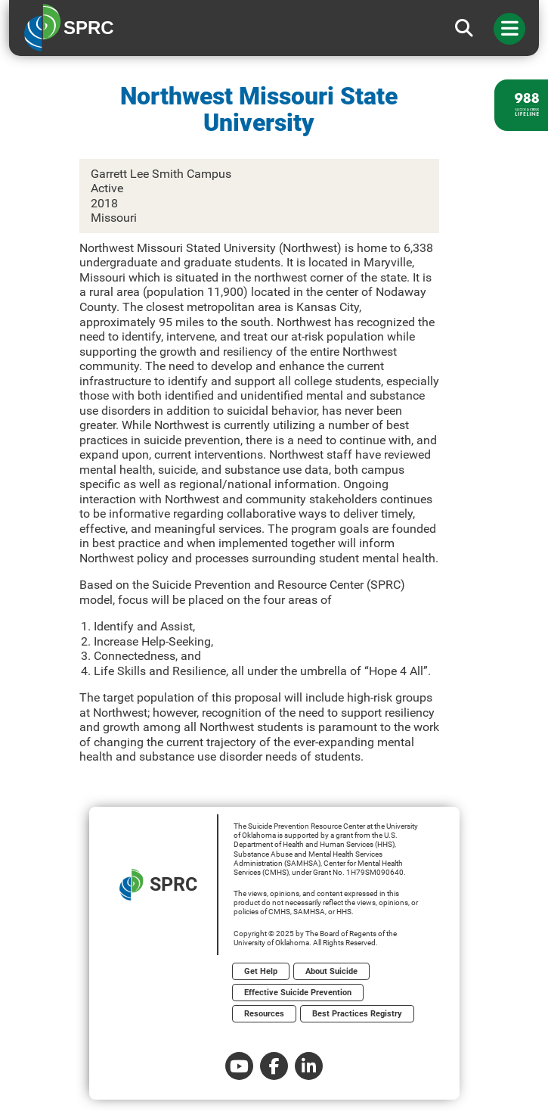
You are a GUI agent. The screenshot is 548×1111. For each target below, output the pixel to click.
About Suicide (331, 971)
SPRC (158, 885)
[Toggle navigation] (509, 29)
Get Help (260, 971)
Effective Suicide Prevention (297, 992)
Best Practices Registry (357, 1014)
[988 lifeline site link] (521, 105)
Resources (264, 1014)
